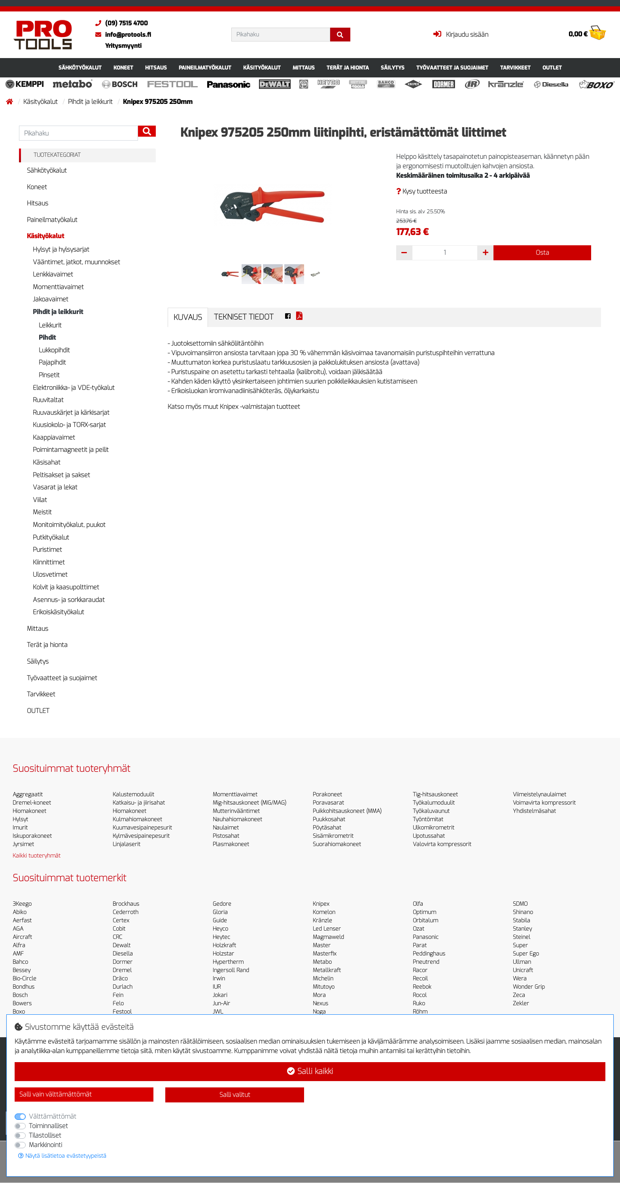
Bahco (20, 962)
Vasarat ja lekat (55, 487)
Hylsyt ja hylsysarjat (61, 249)
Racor (420, 970)
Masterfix (324, 953)
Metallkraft (327, 970)
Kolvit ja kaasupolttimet (66, 587)
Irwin (219, 978)
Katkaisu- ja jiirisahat (139, 803)
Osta (542, 252)
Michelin (323, 978)
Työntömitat (428, 819)
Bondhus (23, 987)
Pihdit (47, 337)
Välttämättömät (52, 1116)
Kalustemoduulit (133, 794)
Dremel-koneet (32, 803)
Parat (420, 945)
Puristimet (47, 549)
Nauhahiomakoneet (237, 819)
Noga (319, 1012)
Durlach (122, 987)
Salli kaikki (310, 1071)
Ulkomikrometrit (433, 827)
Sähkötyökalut (80, 67)
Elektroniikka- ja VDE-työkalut (74, 388)
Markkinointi (45, 1145)
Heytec (221, 937)
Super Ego (526, 953)
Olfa (418, 904)
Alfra (19, 945)
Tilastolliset (45, 1135)
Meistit (42, 512)
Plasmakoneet (231, 844)
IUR (217, 987)
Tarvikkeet (515, 67)
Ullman (522, 962)
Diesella (123, 953)
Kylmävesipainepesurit (141, 836)
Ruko (419, 1003)
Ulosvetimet (50, 574)
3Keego (22, 904)
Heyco (220, 929)
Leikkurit (50, 325)
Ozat (418, 929)
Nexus (320, 1003)
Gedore (222, 904)
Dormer (122, 962)
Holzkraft (224, 945)
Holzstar (223, 953)
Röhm (420, 1012)
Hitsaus (156, 67)
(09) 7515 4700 (119, 23)
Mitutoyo (324, 987)
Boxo (19, 1012)
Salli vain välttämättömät (55, 1094)
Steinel (521, 937)
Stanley (522, 929)
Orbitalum (425, 920)
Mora (319, 995)
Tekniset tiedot (244, 317)
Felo (118, 1003)
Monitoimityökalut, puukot (69, 525)
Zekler (521, 1003)
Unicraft (523, 970)
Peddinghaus (429, 953)
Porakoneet (327, 794)
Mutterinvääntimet (236, 811)
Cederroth (125, 912)
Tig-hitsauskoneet (435, 794)
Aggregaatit (28, 794)
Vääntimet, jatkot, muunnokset (76, 262)
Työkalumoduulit (434, 803)
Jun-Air (221, 1003)
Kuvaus (188, 317)
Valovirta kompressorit (442, 844)
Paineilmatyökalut (205, 67)
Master (322, 945)
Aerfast (22, 920)
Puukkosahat (329, 819)
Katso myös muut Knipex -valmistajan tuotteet (234, 406)
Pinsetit (49, 375)
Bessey (21, 970)
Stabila (521, 920)
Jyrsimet (23, 844)
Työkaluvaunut (431, 811)
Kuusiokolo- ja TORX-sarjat (69, 425)
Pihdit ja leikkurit (91, 102)
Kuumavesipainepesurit (142, 827)
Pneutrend (426, 962)
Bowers (22, 1003)
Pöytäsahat (327, 827)
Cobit (119, 929)
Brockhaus (126, 904)
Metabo (322, 962)
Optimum (424, 912)
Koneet (123, 67)
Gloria (220, 912)
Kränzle (322, 920)
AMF (18, 953)
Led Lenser (327, 929)
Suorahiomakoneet (337, 844)
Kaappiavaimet (54, 437)
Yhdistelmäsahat (534, 811)
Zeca (519, 995)
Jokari (220, 995)
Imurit (20, 827)
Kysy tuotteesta (421, 191)
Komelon (324, 912)
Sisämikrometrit (333, 836)
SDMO (520, 904)
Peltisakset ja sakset (61, 475)
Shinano (523, 912)
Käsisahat (46, 462)
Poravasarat (328, 803)
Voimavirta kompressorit (544, 803)
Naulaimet (226, 827)
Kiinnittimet (49, 562)
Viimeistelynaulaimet (539, 794)
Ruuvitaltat (48, 400)
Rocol (420, 995)
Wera (520, 978)
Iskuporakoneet (32, 836)
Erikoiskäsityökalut (58, 612)
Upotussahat (429, 836)
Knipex (321, 904)
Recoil (420, 978)
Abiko (19, 912)
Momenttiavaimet (58, 287)
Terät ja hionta (348, 67)
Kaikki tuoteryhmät (36, 856)
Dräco (120, 978)
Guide (220, 920)
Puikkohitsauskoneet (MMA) (347, 811)
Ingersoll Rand (231, 970)
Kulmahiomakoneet (137, 819)
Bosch (20, 995)
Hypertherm (228, 962)
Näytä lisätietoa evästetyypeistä (62, 1156)
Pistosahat (226, 836)
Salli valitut (234, 1095)
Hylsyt (20, 819)
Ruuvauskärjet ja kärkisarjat (71, 412)
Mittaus (304, 67)
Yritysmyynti (123, 46)
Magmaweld (328, 937)
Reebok (422, 987)
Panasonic (426, 937)
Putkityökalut (51, 537)
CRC (117, 937)
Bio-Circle (24, 978)
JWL (218, 1012)
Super (520, 945)
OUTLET (552, 67)
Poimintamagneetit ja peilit (71, 450)
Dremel (122, 970)
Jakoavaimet (50, 299)
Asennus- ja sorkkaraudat (69, 600)
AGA (18, 929)
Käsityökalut (262, 67)
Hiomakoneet (29, 811)
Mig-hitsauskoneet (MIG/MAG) (249, 803)
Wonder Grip (529, 987)
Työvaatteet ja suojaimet (452, 67)
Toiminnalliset (48, 1126)
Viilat (40, 500)
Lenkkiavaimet (53, 274)
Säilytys (393, 67)
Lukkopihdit (54, 350)
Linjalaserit (126, 844)
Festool (122, 1012)
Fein (118, 995)
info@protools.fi (121, 35)
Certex (121, 920)
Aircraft (22, 937)
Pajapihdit (52, 362)
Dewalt (121, 945)
